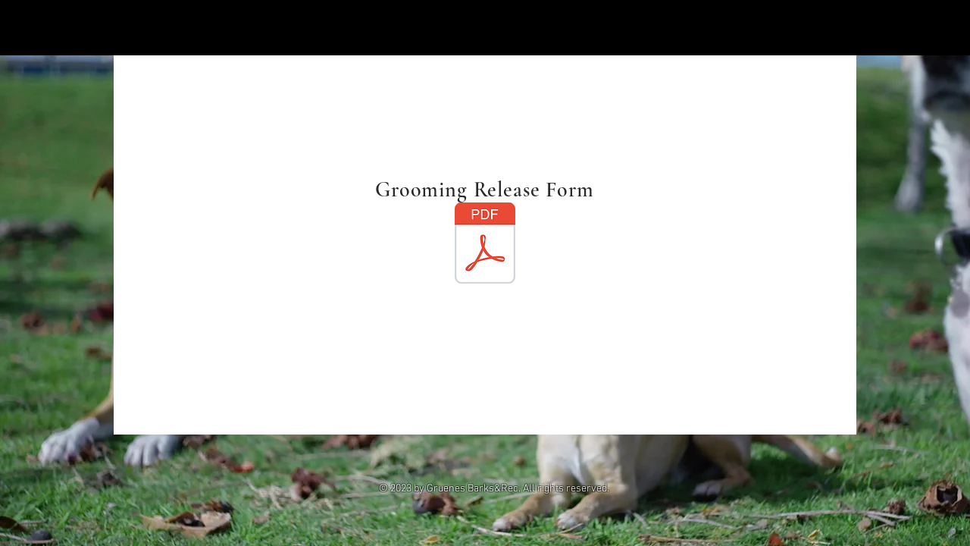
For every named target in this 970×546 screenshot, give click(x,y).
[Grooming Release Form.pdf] (485, 245)
